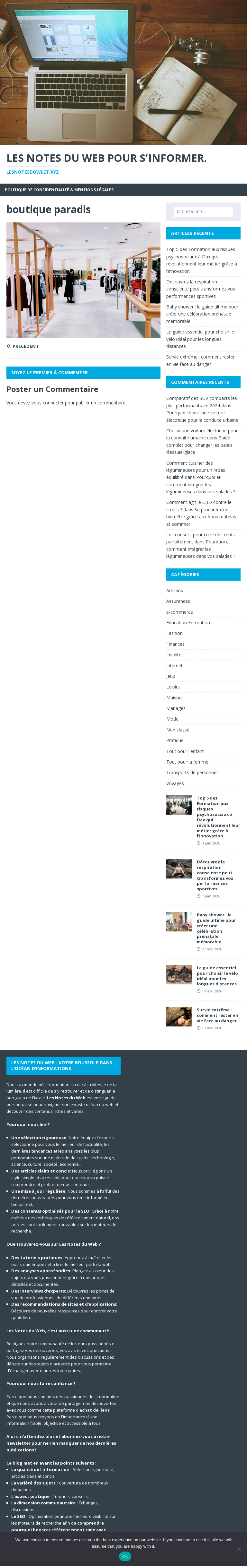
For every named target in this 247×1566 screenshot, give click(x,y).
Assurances (178, 601)
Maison (174, 698)
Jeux (170, 676)
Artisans (174, 590)
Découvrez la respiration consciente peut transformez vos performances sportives (200, 289)
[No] (239, 1549)
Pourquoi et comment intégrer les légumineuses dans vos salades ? (200, 484)
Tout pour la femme (187, 762)
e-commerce (179, 612)
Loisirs (173, 687)
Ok (125, 1556)
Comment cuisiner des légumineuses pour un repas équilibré (195, 470)
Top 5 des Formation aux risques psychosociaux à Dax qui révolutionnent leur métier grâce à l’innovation (218, 817)
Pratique (175, 740)
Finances (175, 644)
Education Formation (188, 622)
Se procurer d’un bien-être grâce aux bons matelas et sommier (201, 516)
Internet (174, 665)
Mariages (176, 708)
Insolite (173, 655)
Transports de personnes (192, 772)
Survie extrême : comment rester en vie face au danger (217, 1015)
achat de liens (94, 1410)
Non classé (177, 730)
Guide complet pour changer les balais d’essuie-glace (199, 445)
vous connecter (48, 403)
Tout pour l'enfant (185, 751)
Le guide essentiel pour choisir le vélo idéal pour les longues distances (200, 339)
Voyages (175, 783)
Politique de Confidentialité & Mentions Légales (59, 190)
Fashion (174, 633)
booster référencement (59, 1530)
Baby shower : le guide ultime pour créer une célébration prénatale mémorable (202, 314)
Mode (172, 719)
